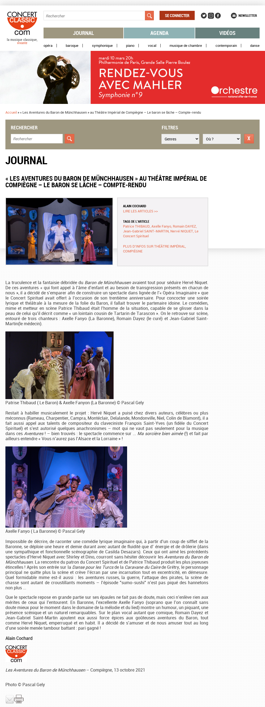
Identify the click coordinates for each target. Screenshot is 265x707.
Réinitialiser (249, 138)
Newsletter (248, 15)
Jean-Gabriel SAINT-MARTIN (146, 231)
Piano (130, 45)
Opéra (48, 45)
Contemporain (226, 45)
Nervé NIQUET (181, 231)
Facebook (218, 16)
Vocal (152, 45)
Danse (255, 45)
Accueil (11, 112)
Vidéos (227, 33)
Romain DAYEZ (184, 226)
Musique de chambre (186, 45)
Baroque (72, 45)
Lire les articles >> (140, 211)
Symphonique (102, 45)
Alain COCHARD (134, 205)
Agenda (159, 33)
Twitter (204, 16)
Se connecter (177, 15)
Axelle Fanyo (161, 226)
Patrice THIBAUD (136, 226)
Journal (83, 33)
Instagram (211, 16)
